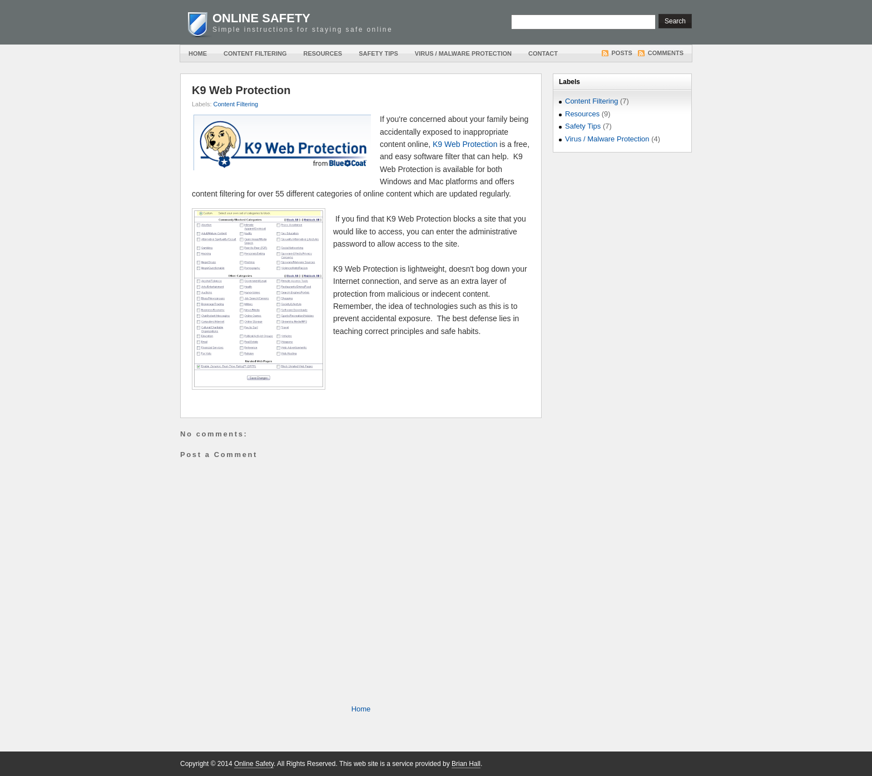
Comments (665, 53)
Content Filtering (255, 53)
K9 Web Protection (241, 90)
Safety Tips (378, 53)
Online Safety (261, 18)
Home (198, 53)
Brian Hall (466, 764)
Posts (622, 53)
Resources (322, 53)
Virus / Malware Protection (463, 53)
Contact (543, 53)
